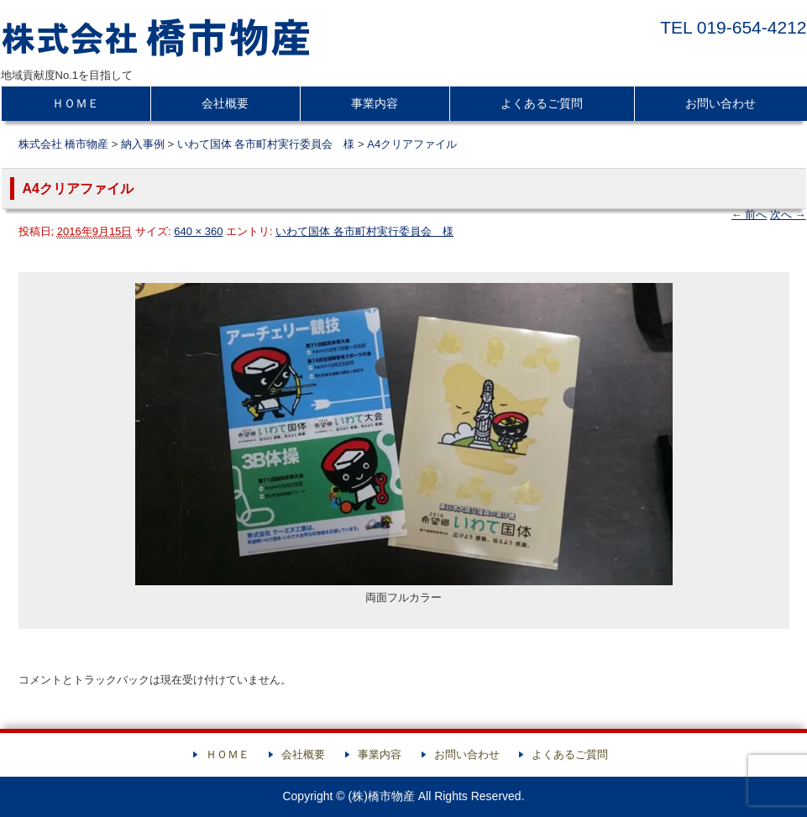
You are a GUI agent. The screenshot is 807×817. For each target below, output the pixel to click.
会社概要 (225, 103)
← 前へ (749, 214)
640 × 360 (198, 231)
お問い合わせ (720, 103)
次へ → (788, 214)
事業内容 (374, 103)
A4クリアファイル (412, 144)
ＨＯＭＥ (75, 103)
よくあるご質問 (541, 103)
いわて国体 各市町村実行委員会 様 (364, 231)
